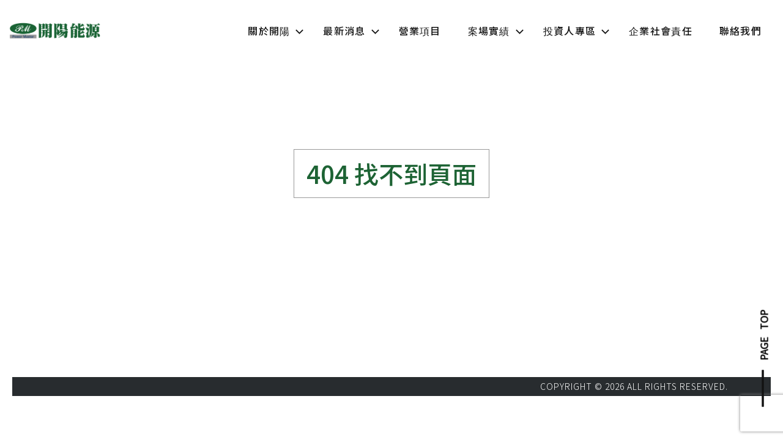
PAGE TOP (764, 335)
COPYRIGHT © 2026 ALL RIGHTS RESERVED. (634, 386)
